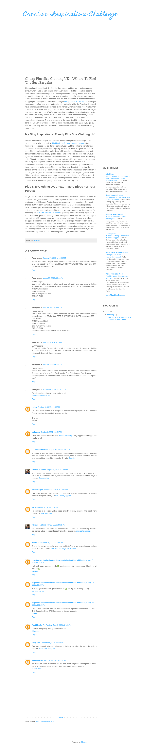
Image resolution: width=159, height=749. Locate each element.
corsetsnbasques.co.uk (41, 396)
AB (33, 507)
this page (35, 631)
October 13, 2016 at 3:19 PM (49, 407)
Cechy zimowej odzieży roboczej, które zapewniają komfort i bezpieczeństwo (118, 178)
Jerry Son (36, 643)
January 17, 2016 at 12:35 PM (54, 258)
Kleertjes (72, 458)
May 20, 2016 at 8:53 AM (52, 342)
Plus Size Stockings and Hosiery (63, 549)
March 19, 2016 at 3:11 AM (53, 278)
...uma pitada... (112, 234)
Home (60, 717)
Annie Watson (37, 660)
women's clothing (65, 436)
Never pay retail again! (115, 195)
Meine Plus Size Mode (115, 274)
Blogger (84, 742)
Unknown (36, 432)
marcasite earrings (83, 531)
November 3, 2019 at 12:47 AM (56, 490)
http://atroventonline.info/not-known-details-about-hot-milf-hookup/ (59, 560)
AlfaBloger (110, 174)
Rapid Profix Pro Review (42, 625)
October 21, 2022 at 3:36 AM (55, 660)
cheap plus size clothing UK (76, 101)
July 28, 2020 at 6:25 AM (56, 525)
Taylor (34, 543)
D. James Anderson (40, 450)
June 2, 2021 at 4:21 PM (62, 625)
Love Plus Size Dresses (115, 295)
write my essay (46, 513)
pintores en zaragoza (47, 649)
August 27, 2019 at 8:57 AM (59, 450)
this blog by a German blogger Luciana (68, 143)
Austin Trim (36, 669)
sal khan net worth (39, 591)
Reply (34, 270)
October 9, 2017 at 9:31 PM (51, 432)
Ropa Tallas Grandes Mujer (117, 253)
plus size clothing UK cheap (48, 213)
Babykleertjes (44, 478)
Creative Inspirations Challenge (70, 14)
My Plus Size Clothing (115, 214)
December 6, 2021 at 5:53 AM (52, 643)
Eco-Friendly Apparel (63, 496)
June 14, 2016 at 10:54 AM (53, 365)
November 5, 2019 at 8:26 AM (46, 507)
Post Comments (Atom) (45, 721)
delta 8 (34, 614)
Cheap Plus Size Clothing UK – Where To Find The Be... (119, 318)
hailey (34, 407)
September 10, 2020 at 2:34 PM (50, 543)
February (111, 315)
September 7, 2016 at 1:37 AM (54, 390)
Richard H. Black (39, 470)
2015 (107, 312)
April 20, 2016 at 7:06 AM (52, 308)
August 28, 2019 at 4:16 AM (57, 470)
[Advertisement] (52, 48)
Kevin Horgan (37, 490)
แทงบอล (35, 571)
